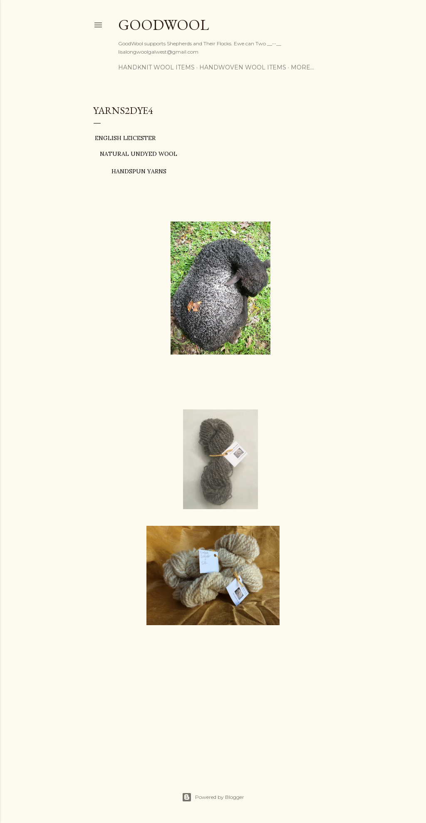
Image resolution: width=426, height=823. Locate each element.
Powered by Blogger (213, 797)
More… (302, 67)
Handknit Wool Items (156, 67)
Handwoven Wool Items (242, 67)
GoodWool (163, 24)
